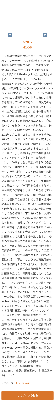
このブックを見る (27, 395)
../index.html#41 (22, 383)
